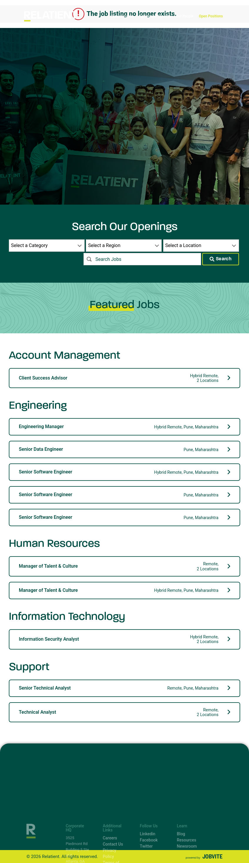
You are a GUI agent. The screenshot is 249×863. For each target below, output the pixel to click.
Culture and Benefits (154, 16)
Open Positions (211, 16)
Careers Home (122, 16)
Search (220, 259)
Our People (184, 16)
